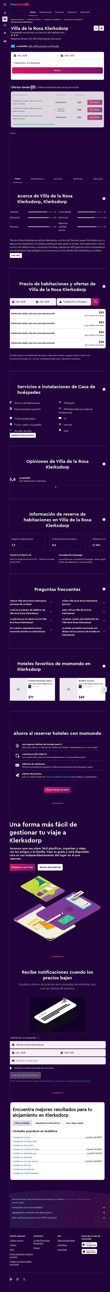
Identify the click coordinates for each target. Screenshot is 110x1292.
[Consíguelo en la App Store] (90, 1260)
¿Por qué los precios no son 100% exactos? (61, 1227)
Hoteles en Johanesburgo (30, 1163)
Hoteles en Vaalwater (27, 1167)
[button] (5, 4)
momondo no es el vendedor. (61, 1217)
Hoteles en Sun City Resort (30, 1171)
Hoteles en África (39, 19)
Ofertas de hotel (22, 19)
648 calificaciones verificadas (48, 46)
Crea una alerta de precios (63, 783)
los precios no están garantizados (83, 1208)
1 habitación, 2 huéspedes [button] (31, 63)
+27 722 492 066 (24, 42)
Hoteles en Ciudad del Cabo (31, 1159)
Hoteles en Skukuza (27, 1175)
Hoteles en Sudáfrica (57, 19)
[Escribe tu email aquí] (63, 1070)
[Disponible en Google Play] (90, 1254)
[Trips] (5, 33)
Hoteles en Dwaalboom (29, 1179)
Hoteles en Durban (26, 1147)
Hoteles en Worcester (28, 1155)
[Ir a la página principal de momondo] (19, 4)
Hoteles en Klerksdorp (78, 19)
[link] (60, 799)
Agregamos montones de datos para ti (61, 1222)
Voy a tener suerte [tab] (79, 1133)
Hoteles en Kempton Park (30, 1151)
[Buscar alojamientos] (5, 19)
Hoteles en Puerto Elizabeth (31, 1183)
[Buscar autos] (5, 25)
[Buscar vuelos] (5, 13)
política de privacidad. (87, 1090)
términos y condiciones (60, 1090)
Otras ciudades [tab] (27, 1133)
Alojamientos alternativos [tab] (52, 1133)
